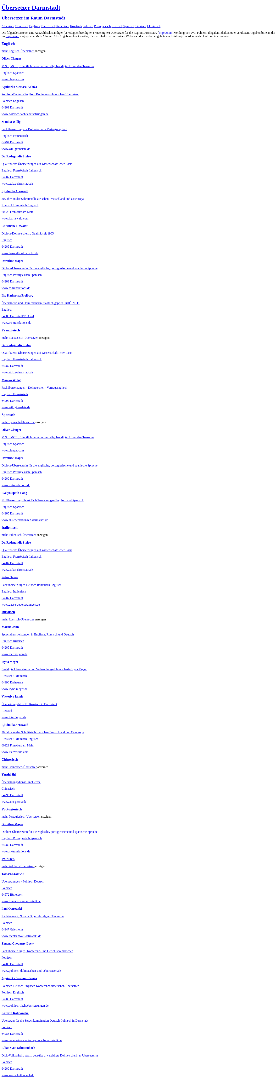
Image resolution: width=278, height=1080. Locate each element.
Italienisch (62, 26)
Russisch (117, 26)
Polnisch (88, 26)
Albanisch (8, 26)
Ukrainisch (153, 26)
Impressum (165, 32)
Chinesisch (21, 26)
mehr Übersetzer (18, 51)
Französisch (48, 26)
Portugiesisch (102, 26)
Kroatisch (76, 26)
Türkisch (140, 26)
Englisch (34, 26)
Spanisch (129, 26)
